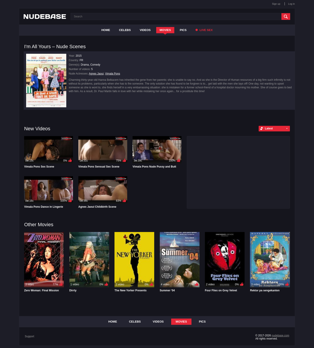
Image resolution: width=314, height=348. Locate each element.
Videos (145, 30)
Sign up (276, 3)
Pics (183, 30)
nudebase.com (280, 335)
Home (105, 30)
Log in (291, 3)
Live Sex (204, 30)
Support (29, 336)
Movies (165, 30)
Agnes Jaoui (96, 73)
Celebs (125, 30)
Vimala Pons (112, 73)
